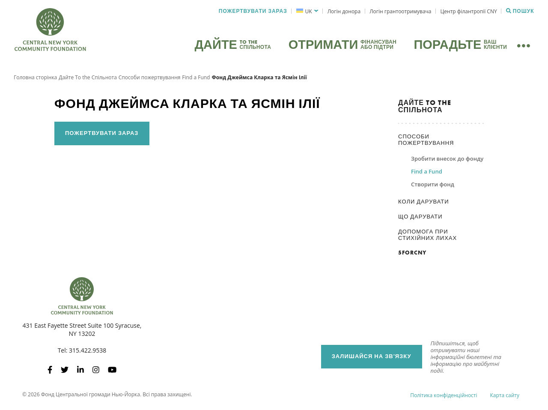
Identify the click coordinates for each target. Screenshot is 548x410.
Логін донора (344, 11)
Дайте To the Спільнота (88, 79)
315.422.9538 (87, 352)
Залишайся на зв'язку (371, 358)
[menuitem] (307, 11)
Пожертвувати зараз (253, 11)
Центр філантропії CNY (469, 11)
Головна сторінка (35, 79)
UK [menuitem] (308, 11)
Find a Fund (196, 79)
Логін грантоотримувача (400, 11)
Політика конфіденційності (443, 397)
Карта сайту (504, 397)
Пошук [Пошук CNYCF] (520, 11)
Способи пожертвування (150, 79)
